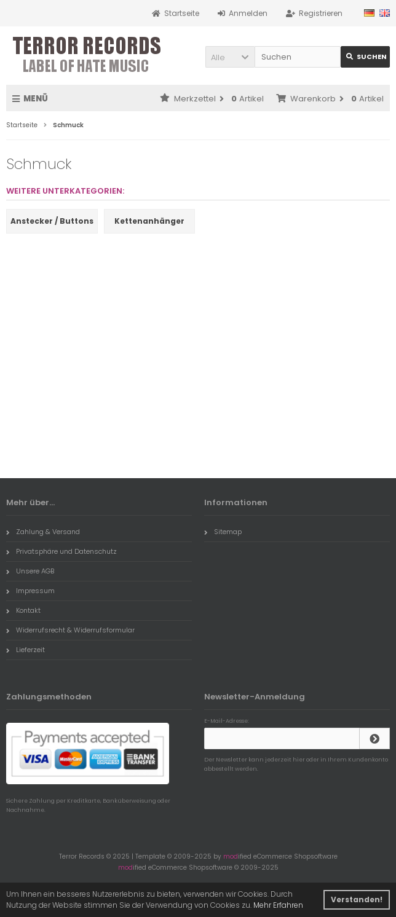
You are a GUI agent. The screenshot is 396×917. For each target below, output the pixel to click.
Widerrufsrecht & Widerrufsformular (70, 630)
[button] (230, 57)
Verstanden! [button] (356, 899)
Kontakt (23, 610)
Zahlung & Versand (43, 532)
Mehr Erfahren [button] (278, 905)
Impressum (30, 591)
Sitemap (223, 532)
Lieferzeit (25, 650)
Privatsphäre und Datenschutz (61, 551)
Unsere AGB (30, 571)
